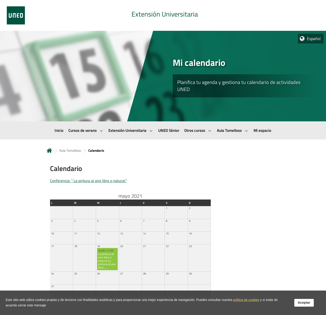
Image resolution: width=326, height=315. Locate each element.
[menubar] (163, 130)
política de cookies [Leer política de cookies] (246, 301)
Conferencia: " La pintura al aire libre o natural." (88, 181)
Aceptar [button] (304, 304)
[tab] (163, 15)
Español (314, 39)
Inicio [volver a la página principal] (49, 150)
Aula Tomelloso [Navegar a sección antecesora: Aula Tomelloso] (70, 150)
